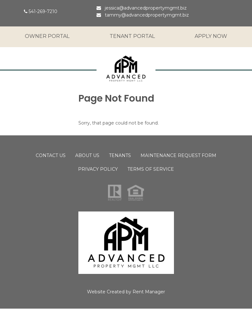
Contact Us (51, 155)
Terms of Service (150, 169)
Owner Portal (47, 36)
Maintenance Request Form (178, 155)
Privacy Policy (98, 169)
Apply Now (211, 36)
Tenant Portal (132, 36)
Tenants (120, 155)
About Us (87, 155)
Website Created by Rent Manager (126, 292)
